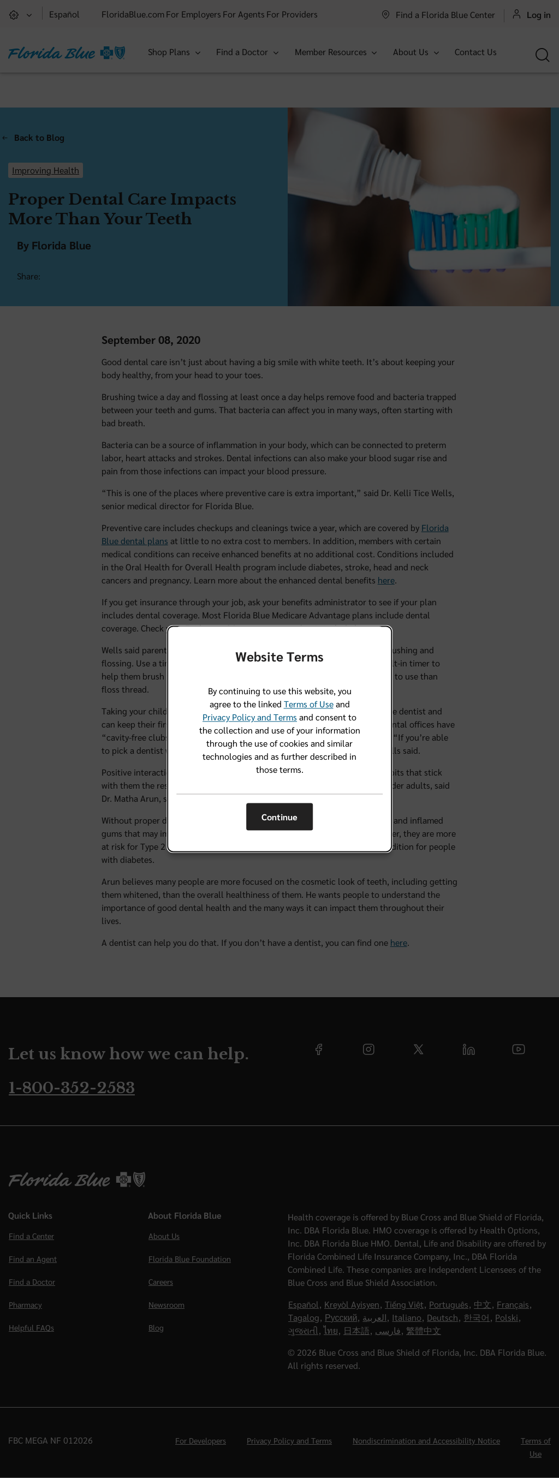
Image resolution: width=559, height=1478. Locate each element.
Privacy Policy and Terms (250, 717)
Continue (279, 817)
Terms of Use (309, 704)
